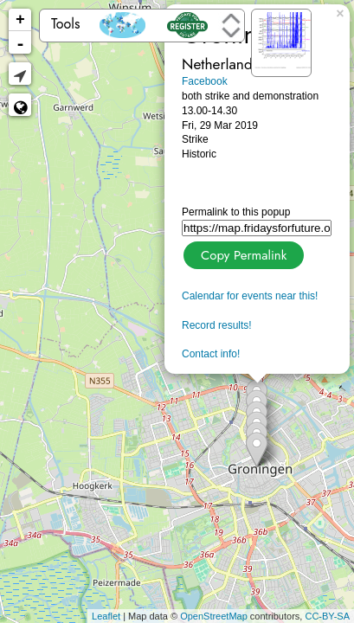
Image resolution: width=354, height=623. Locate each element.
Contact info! (211, 354)
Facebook (205, 81)
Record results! (217, 325)
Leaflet (106, 616)
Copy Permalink (241, 253)
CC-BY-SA (327, 616)
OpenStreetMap (214, 616)
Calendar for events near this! (250, 296)
